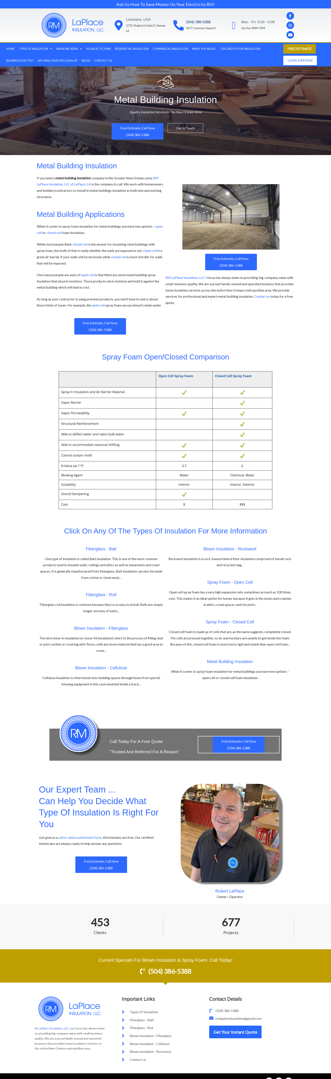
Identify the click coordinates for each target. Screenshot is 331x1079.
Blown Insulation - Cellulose (101, 668)
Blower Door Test (20, 60)
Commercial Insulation (170, 48)
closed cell (53, 233)
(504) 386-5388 (198, 22)
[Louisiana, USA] (118, 25)
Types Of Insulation (35, 48)
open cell (87, 275)
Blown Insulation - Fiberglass (101, 628)
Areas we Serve (69, 48)
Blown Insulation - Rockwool (229, 549)
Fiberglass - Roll (101, 594)
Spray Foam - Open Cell (230, 582)
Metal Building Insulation (230, 661)
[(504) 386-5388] (178, 25)
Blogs (86, 60)
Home (10, 48)
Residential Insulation (132, 48)
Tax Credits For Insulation (240, 48)
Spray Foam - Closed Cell (230, 622)
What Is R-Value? (204, 48)
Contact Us (103, 60)
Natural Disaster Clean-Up (57, 60)
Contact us (262, 296)
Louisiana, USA (138, 20)
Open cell (150, 250)
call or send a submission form (80, 837)
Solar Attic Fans (98, 48)
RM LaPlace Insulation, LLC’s (186, 277)
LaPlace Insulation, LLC (54, 1028)
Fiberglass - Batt (101, 549)
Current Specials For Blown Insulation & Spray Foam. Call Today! (165, 960)
